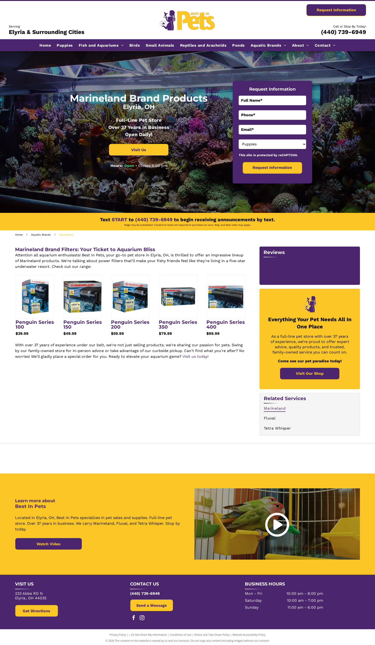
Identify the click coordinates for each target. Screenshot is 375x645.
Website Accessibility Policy (248, 633)
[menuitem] (45, 45)
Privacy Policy (118, 633)
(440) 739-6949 (343, 32)
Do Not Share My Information (149, 633)
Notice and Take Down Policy (212, 633)
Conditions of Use (181, 633)
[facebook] (133, 617)
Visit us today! (195, 356)
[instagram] (142, 617)
